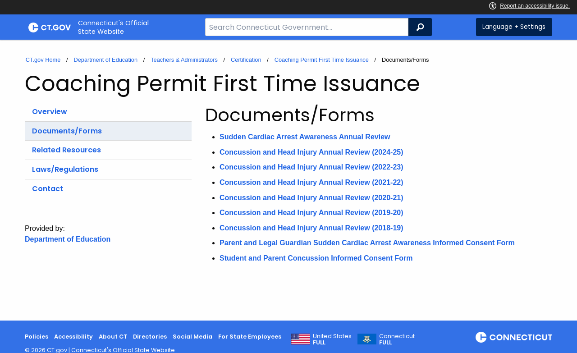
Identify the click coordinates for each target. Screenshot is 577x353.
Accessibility (73, 336)
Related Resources (66, 150)
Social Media (192, 336)
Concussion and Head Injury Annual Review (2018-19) (311, 228)
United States (332, 339)
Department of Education (105, 59)
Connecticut (397, 339)
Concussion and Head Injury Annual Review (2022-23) (311, 167)
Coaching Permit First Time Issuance (322, 59)
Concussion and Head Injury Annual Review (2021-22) (311, 182)
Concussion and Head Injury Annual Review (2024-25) (311, 152)
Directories (150, 336)
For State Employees (249, 336)
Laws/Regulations (65, 169)
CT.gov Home (43, 59)
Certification (246, 59)
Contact (47, 188)
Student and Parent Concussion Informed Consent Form (316, 258)
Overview (49, 111)
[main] (288, 180)
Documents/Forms (67, 131)
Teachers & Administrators (184, 59)
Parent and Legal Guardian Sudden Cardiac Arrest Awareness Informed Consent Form (367, 243)
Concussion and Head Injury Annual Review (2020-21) (311, 198)
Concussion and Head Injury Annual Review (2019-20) (311, 212)
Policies (36, 336)
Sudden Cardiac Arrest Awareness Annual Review (305, 137)
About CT (113, 336)
